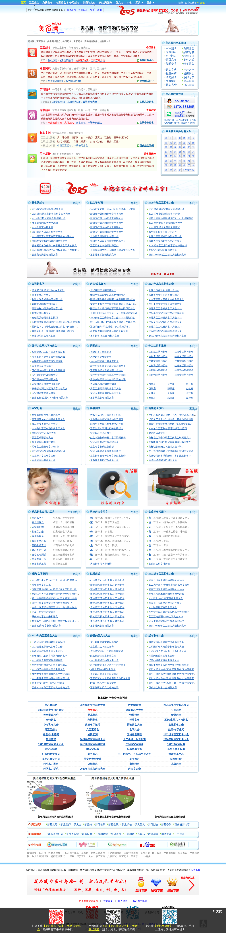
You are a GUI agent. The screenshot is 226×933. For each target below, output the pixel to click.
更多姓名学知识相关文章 (103, 254)
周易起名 (95, 345)
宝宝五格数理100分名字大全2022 (166, 616)
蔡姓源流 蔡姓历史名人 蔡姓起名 (107, 589)
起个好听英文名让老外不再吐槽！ (108, 664)
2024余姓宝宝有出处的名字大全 (165, 322)
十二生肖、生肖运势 (134, 739)
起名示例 (52, 60)
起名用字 (188, 81)
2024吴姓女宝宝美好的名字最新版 (166, 313)
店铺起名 (93, 764)
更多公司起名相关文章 (43, 335)
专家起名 (61, 2)
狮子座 (171, 388)
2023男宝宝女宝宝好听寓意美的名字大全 (53, 236)
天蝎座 (171, 393)
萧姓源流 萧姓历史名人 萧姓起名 (107, 621)
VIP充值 (200, 2)
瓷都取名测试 (58, 856)
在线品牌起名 (145, 101)
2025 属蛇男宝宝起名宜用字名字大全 (51, 213)
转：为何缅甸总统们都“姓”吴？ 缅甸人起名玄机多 (58, 598)
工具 (137, 2)
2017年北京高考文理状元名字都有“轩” (52, 603)
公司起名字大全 (134, 710)
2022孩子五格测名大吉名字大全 (165, 603)
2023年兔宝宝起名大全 (44, 635)
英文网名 (134, 759)
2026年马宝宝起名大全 (92, 768)
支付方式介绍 (98, 60)
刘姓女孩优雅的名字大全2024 (164, 290)
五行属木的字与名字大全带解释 (48, 370)
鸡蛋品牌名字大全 (41, 295)
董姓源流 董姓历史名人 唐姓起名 (107, 612)
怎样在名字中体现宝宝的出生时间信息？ (170, 437)
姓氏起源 (95, 573)
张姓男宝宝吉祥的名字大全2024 (165, 308)
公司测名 (129, 834)
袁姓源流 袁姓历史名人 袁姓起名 (107, 607)
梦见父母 (52, 824)
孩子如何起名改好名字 (43, 442)
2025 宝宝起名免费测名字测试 (164, 227)
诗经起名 (134, 715)
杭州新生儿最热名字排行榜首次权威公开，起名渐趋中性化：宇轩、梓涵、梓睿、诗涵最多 (79, 621)
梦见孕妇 (166, 824)
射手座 (189, 393)
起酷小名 (171, 63)
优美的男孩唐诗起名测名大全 (164, 660)
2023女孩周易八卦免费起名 (104, 361)
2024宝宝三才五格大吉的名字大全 (166, 299)
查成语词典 (38, 522)
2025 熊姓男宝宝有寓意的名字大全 (166, 209)
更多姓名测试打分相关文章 (104, 460)
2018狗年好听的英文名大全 (104, 660)
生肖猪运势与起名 (184, 374)
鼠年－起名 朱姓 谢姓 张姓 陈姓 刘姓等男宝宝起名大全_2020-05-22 (183, 678)
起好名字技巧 (92, 724)
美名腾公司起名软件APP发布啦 (48, 290)
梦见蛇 (88, 824)
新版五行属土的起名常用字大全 (106, 218)
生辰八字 (188, 69)
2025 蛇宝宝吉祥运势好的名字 (47, 209)
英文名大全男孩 (51, 759)
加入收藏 (122, 901)
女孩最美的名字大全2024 (45, 222)
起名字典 (171, 69)
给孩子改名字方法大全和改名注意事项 (169, 664)
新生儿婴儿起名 (176, 749)
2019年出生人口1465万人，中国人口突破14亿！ (56, 580)
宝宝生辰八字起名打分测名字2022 (166, 621)
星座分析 (171, 73)
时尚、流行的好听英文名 (103, 683)
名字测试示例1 (55, 81)
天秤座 (152, 393)
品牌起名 (188, 52)
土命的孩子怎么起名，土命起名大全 (167, 651)
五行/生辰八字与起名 (176, 719)
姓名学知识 (134, 705)
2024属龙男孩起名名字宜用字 (47, 232)
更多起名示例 (145, 145)
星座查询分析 (39, 559)
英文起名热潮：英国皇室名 (104, 674)
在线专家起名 (145, 122)
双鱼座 (189, 397)
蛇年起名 (188, 63)
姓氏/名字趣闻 (176, 729)
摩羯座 (152, 397)
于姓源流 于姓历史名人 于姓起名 (107, 598)
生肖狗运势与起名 (158, 374)
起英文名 (171, 59)
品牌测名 (171, 81)
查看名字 (151, 110)
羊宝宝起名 (92, 749)
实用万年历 (38, 536)
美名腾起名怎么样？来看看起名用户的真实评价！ (58, 245)
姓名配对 (87, 834)
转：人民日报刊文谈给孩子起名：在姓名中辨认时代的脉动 (121, 322)
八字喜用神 (38, 527)
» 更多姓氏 (188, 170)
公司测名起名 (39, 540)
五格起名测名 (134, 734)
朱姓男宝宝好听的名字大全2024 (165, 317)
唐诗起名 (51, 719)
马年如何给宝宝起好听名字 (46, 414)
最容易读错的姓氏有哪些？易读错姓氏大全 (112, 250)
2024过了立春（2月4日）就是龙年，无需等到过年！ (117, 209)
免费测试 (145, 853)
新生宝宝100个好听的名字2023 (48, 683)
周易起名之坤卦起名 (100, 356)
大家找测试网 (131, 853)
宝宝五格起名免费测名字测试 (105, 451)
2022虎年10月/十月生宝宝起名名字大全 (169, 584)
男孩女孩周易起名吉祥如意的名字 (108, 379)
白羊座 (152, 384)
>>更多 (147, 856)
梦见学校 (127, 824)
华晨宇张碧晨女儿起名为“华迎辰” (107, 295)
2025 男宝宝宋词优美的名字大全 (48, 451)
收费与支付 (89, 2)
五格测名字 (101, 834)
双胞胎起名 (176, 759)
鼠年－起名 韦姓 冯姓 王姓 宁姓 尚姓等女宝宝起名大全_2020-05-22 (183, 683)
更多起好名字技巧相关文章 (163, 460)
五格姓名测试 (39, 554)
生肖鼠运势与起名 (158, 351)
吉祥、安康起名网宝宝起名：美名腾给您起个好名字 (59, 607)
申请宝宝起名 (64, 145)
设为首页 (108, 901)
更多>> (76, 202)
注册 (99, 10)
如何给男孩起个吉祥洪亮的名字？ (108, 241)
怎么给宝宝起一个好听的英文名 (106, 651)
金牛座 (171, 384)
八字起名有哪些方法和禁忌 (46, 384)
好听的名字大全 (51, 754)
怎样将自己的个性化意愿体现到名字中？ (170, 442)
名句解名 (171, 77)
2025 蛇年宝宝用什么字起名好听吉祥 (168, 245)
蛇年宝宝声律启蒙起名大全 (163, 250)
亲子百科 (100, 856)
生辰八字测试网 (40, 856)
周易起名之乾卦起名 (100, 352)
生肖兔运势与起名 (184, 356)
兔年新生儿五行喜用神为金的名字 (49, 655)
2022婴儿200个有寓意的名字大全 (166, 598)
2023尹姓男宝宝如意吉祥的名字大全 (51, 678)
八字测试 (112, 856)
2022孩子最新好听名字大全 (163, 607)
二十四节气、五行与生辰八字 (134, 754)
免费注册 (189, 2)
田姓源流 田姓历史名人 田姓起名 (107, 616)
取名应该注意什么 (158, 433)
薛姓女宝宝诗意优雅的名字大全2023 (51, 674)
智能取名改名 (145, 60)
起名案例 (45, 132)
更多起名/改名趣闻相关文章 (104, 335)
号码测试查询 (39, 545)
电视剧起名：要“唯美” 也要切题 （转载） (53, 331)
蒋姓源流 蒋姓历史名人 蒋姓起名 (107, 593)
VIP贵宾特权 (58, 101)
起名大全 (171, 84)
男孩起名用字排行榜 (100, 563)
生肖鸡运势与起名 (184, 370)
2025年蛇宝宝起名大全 (161, 202)
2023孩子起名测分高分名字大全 (48, 669)
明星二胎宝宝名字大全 (43, 612)
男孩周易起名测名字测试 (103, 384)
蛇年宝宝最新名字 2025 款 (45, 446)
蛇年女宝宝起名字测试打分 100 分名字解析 (171, 218)
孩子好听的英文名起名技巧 (104, 642)
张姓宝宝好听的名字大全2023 (47, 651)
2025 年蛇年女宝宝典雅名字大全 (48, 218)
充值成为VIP (81, 60)
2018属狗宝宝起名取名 (92, 744)
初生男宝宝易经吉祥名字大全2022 (108, 375)
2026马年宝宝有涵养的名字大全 (48, 428)
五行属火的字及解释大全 (45, 379)
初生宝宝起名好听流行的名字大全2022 (169, 612)
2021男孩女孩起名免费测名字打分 (108, 424)
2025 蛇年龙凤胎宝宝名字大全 (164, 213)
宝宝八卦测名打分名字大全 (104, 442)
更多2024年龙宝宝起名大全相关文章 (167, 335)
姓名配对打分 (39, 550)
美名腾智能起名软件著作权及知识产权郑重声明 (56, 250)
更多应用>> (74, 511)
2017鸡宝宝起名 (176, 744)
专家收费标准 (55, 122)
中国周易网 (170, 853)
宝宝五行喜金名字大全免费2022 (48, 356)
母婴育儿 (81, 856)
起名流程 (81, 122)
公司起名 (74, 2)
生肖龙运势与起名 (158, 361)
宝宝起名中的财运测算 (43, 393)
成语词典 (153, 834)
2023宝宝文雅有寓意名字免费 (47, 660)
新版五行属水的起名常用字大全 (106, 227)
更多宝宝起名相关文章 (43, 460)
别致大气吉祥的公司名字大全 (47, 299)
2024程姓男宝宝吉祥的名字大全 (165, 331)
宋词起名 (93, 719)
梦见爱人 (140, 824)
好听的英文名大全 (100, 635)
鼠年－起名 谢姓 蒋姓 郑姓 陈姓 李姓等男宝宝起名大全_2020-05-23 (183, 669)
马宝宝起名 (51, 749)
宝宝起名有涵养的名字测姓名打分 (108, 455)
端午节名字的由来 (41, 584)
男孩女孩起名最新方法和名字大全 (166, 642)
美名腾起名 (51, 705)
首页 (23, 2)
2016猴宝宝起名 (134, 744)
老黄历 (84, 853)
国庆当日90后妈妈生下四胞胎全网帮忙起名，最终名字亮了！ (122, 308)
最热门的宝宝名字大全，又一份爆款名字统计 (113, 313)
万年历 (141, 834)
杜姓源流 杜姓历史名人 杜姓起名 (107, 580)
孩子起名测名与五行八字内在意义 (49, 388)
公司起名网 (38, 283)
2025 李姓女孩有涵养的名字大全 (165, 222)
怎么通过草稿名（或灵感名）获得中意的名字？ (173, 451)
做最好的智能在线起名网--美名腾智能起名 (171, 424)
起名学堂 (188, 84)
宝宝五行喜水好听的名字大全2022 (166, 589)
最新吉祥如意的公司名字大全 (47, 308)
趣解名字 (188, 77)
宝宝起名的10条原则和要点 (104, 245)
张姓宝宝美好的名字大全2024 (164, 295)
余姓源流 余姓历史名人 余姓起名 (107, 584)
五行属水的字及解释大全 (45, 375)
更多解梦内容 (182, 824)
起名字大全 (38, 531)
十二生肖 (180, 834)
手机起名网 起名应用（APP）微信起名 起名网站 (174, 414)
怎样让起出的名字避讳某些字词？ (166, 446)
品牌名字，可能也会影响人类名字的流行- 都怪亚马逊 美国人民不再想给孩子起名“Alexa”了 (79, 326)
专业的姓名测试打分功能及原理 (106, 419)
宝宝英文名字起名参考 (102, 646)
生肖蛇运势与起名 (184, 361)
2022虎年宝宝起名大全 (161, 573)
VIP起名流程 (66, 60)
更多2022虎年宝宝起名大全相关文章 (167, 625)
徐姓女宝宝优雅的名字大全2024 (165, 326)
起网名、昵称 (51, 768)
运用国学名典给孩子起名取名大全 (166, 646)
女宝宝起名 (92, 729)
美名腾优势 (105, 2)
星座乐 (134, 856)
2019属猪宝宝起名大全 (51, 744)
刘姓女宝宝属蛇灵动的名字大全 (165, 236)
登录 (180, 2)
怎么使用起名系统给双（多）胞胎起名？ (170, 455)
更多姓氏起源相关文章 (102, 625)
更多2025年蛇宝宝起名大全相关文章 (167, 254)
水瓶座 (171, 397)
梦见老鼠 (100, 824)
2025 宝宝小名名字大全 (44, 433)
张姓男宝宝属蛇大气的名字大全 (165, 241)
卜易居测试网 (114, 853)
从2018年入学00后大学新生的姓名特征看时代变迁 (58, 593)
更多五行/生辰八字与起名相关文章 (50, 397)
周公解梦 (156, 853)
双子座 (189, 384)
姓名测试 (45, 68)
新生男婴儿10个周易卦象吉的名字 (108, 365)
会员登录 (151, 47)
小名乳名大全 (51, 724)
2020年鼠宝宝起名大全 (176, 739)
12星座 (70, 856)
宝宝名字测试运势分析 (102, 446)
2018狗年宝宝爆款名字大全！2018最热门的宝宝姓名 (117, 317)
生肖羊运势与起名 (184, 365)
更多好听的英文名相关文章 (104, 687)
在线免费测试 (98, 853)
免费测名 (47, 2)
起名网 (42, 853)
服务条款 (195, 870)
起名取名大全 (156, 635)
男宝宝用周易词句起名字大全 (105, 388)
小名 (129, 2)
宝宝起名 (34, 2)
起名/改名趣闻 (51, 734)
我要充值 (188, 56)
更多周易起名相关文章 (102, 397)
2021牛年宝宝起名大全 (92, 739)
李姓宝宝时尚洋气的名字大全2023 (49, 664)
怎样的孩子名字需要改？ (103, 290)
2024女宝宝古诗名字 (42, 227)
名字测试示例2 (73, 81)
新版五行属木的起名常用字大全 (106, 222)
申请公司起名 (81, 145)
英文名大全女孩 (92, 759)
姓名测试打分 (145, 81)
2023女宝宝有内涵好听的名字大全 (49, 241)
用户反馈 (45, 153)
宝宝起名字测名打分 (100, 433)
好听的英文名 (176, 754)
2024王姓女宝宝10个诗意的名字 (165, 304)
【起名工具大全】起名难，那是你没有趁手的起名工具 (177, 419)
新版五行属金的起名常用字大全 (106, 232)
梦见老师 (66, 824)
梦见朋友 (153, 824)
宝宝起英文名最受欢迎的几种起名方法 (110, 678)
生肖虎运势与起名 (158, 356)
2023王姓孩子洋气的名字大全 (47, 646)
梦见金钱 (113, 824)
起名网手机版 (72, 853)
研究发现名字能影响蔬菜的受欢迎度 (109, 331)
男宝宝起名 (51, 729)
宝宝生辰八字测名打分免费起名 (106, 428)
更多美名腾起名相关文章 (45, 254)
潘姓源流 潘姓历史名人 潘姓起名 (107, 603)
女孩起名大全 (176, 724)
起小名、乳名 (51, 764)
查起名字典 (38, 517)
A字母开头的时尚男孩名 (102, 669)
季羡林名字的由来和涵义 (45, 616)
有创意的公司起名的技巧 (45, 317)
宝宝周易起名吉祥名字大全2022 (106, 370)
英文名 (119, 2)
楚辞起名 (176, 715)
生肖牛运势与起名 (184, 351)
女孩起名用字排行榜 (159, 563)
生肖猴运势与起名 (158, 370)
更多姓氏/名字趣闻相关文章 (46, 625)
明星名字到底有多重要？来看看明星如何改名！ (115, 299)
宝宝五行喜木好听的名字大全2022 (166, 593)
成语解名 (188, 73)
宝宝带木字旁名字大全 (43, 455)
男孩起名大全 (134, 724)
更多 (149, 2)
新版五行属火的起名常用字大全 (106, 213)
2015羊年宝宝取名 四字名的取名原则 (168, 428)
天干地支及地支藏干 (42, 365)
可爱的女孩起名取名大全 (162, 655)
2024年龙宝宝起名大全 (161, 283)
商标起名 (134, 764)
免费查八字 (72, 834)
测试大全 (166, 834)
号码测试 (116, 834)
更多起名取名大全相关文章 (163, 687)
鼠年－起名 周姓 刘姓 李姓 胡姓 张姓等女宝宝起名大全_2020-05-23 (183, 674)
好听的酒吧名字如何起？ (45, 304)
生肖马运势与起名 (158, 365)
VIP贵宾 (171, 55)
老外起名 (93, 754)
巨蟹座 (152, 388)
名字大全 (134, 729)
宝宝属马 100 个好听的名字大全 (48, 419)
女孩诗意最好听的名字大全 (104, 236)
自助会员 (71, 10)
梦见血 (77, 824)
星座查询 (51, 739)
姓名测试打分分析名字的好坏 (105, 414)
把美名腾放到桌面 (88, 901)
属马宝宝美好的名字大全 (45, 424)
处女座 (189, 388)
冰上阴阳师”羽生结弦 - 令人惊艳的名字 (110, 326)
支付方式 (69, 122)
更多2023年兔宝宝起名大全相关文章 (51, 687)
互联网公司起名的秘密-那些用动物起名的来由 (56, 322)
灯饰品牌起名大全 (41, 313)
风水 (90, 856)
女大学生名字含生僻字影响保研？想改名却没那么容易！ (119, 304)
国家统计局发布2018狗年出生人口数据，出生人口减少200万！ (64, 589)
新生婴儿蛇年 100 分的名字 (163, 232)
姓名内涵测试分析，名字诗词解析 (108, 437)
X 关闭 (218, 911)
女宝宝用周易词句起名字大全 (105, 393)
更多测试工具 (39, 563)
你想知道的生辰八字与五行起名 (48, 352)
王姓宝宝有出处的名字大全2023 (48, 642)
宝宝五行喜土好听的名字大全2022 (166, 580)
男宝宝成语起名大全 (42, 437)
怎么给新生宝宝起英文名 (103, 655)
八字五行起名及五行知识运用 (47, 361)
